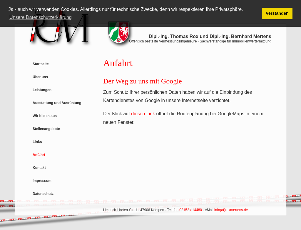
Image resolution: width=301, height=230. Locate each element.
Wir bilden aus (45, 116)
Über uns (40, 77)
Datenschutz (43, 194)
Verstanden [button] (277, 13)
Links (37, 142)
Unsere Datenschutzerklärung (40, 17)
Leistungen (42, 90)
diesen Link (143, 113)
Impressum (42, 181)
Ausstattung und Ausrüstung (57, 103)
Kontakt (39, 168)
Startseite (41, 64)
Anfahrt (39, 155)
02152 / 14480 (190, 210)
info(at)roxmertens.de (231, 210)
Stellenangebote (46, 129)
